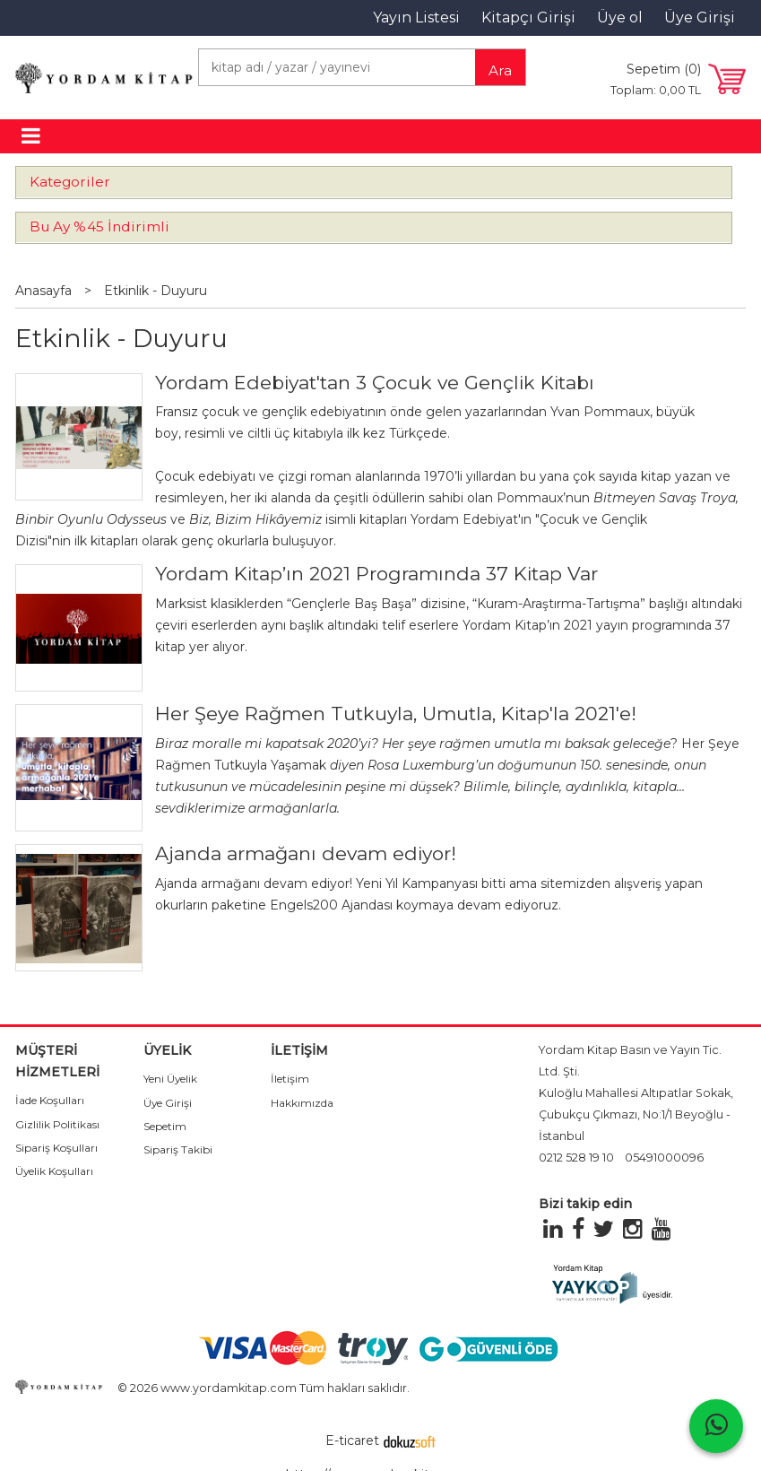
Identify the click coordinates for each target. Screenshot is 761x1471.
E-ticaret (352, 1440)
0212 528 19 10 (576, 1157)
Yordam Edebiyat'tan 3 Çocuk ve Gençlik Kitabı (374, 382)
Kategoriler (70, 181)
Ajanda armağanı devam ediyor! (305, 853)
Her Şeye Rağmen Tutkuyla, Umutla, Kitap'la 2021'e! (395, 713)
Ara (500, 70)
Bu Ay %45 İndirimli (99, 226)
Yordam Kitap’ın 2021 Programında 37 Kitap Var (376, 573)
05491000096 (664, 1157)
